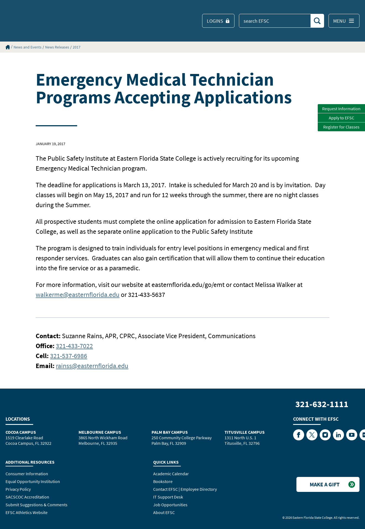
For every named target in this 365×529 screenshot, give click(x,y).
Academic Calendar (171, 473)
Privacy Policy (18, 489)
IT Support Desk (168, 497)
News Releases (57, 47)
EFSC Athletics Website (27, 512)
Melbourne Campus (100, 432)
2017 (76, 47)
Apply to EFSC (341, 117)
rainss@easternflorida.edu (92, 365)
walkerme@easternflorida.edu (77, 294)
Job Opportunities (170, 504)
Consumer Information (27, 473)
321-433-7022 (74, 345)
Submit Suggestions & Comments (36, 504)
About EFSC (164, 512)
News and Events (27, 47)
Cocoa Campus (21, 432)
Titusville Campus (245, 432)
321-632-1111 (321, 404)
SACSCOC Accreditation (27, 497)
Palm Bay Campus (170, 432)
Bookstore (163, 481)
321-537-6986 (68, 355)
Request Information (341, 108)
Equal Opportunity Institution (33, 481)
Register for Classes (341, 127)
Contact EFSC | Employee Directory (185, 489)
